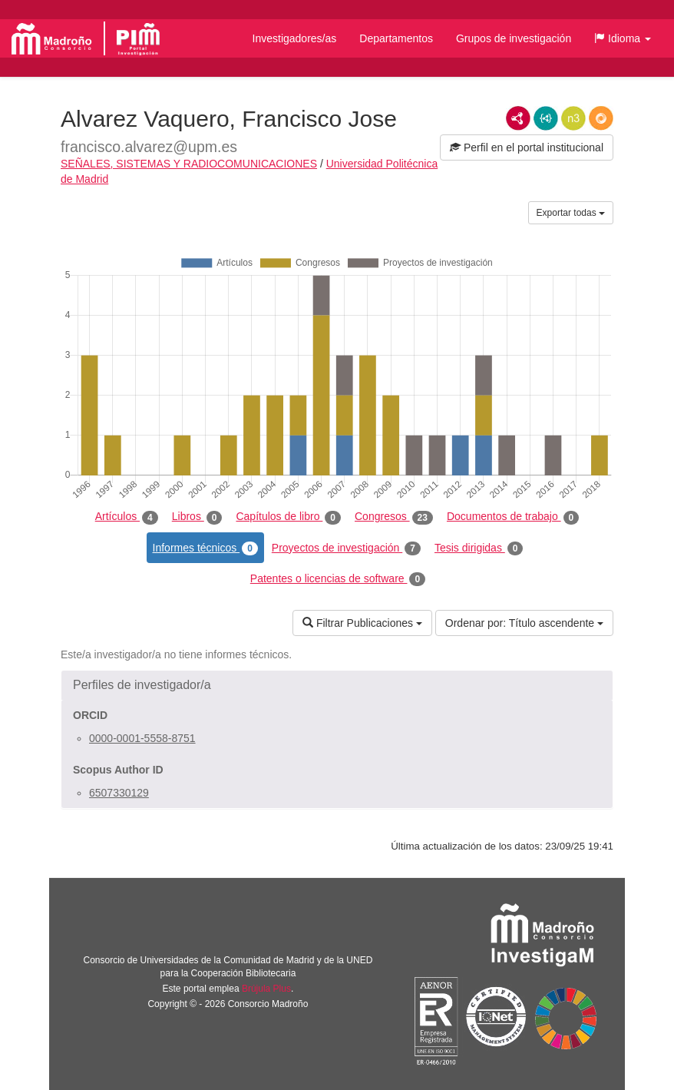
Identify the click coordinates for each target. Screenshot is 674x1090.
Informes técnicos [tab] (205, 548)
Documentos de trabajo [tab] (513, 517)
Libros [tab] (197, 517)
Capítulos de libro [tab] (288, 517)
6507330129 (119, 793)
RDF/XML (518, 118)
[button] (622, 38)
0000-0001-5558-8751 (142, 738)
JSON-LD (546, 118)
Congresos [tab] (394, 517)
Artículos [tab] (126, 517)
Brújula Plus (266, 988)
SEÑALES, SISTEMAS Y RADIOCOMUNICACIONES (189, 163)
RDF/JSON (601, 118)
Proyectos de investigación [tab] (346, 548)
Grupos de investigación (513, 38)
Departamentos (396, 38)
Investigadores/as (295, 38)
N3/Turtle (573, 118)
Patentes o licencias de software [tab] (337, 579)
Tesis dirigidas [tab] (479, 548)
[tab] (337, 685)
